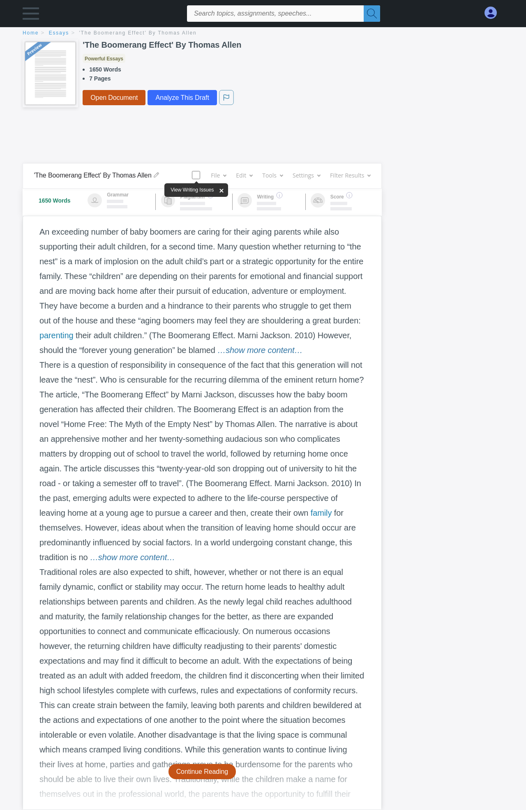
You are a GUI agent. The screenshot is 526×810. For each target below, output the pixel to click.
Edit (244, 175)
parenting (56, 335)
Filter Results (350, 175)
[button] (31, 15)
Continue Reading (202, 771)
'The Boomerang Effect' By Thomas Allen (138, 33)
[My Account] (493, 12)
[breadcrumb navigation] (263, 33)
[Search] (372, 13)
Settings (306, 175)
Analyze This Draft (182, 97)
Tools (272, 175)
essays (59, 33)
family (321, 512)
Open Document (114, 97)
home (31, 33)
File (218, 175)
